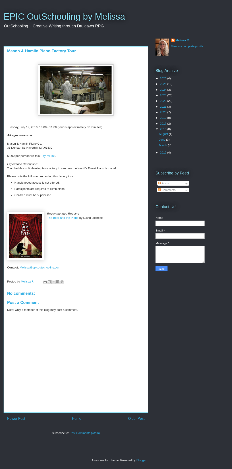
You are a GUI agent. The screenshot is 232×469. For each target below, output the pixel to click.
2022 (163, 100)
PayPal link (48, 156)
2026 (163, 78)
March (163, 145)
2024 (163, 89)
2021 (163, 106)
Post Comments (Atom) (85, 433)
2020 (163, 112)
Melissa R (182, 40)
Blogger (141, 460)
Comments (167, 190)
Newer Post (16, 418)
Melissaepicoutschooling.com (40, 267)
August (164, 134)
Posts (163, 183)
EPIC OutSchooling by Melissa (64, 16)
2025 (163, 84)
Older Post (136, 418)
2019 (163, 117)
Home (76, 418)
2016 (163, 129)
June (162, 139)
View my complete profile (187, 46)
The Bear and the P (63, 217)
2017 (163, 123)
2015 (163, 152)
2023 (163, 95)
